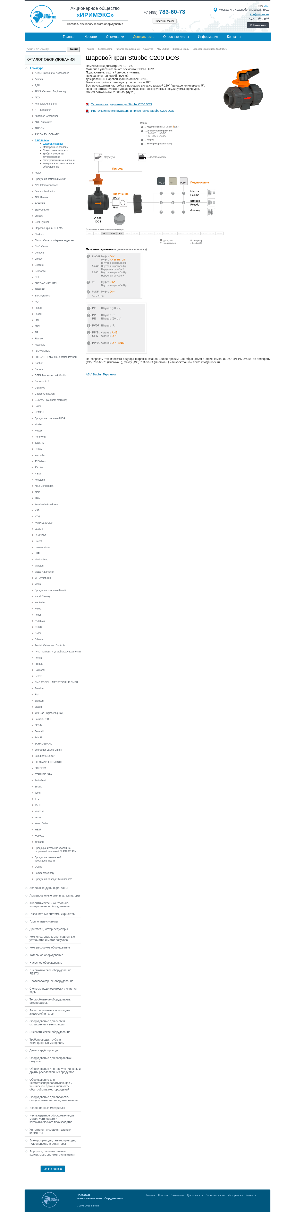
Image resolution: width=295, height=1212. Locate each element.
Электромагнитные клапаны (59, 160)
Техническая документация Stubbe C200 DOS (119, 104)
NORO (38, 627)
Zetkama (39, 841)
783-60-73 (164, 12)
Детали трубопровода (44, 1050)
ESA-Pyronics (42, 295)
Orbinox (39, 639)
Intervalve (40, 455)
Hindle (38, 424)
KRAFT (39, 498)
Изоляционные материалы (47, 1107)
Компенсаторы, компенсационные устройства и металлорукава (52, 938)
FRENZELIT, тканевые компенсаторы (56, 357)
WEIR (38, 829)
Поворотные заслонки (55, 150)
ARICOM (39, 128)
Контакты (234, 36)
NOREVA (40, 621)
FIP (37, 332)
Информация (208, 36)
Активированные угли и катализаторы (55, 895)
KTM (37, 516)
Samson (39, 700)
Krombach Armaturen (46, 504)
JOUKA (39, 467)
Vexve (38, 817)
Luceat (38, 541)
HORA (38, 449)
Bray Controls (42, 209)
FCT (37, 320)
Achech (39, 79)
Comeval (39, 252)
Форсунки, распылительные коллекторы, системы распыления (52, 1153)
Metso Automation (44, 571)
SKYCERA (40, 768)
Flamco (39, 338)
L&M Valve (40, 535)
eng (266, 6)
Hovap (38, 430)
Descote (39, 265)
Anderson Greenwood (47, 116)
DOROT (39, 866)
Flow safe (40, 344)
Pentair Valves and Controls (50, 645)
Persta (38, 657)
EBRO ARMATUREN (46, 283)
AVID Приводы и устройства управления (58, 651)
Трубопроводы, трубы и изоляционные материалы (47, 1041)
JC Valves (40, 461)
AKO (37, 97)
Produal (39, 663)
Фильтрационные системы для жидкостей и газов (50, 1012)
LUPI (37, 553)
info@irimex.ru (259, 14)
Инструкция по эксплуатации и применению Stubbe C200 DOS (130, 110)
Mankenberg (41, 559)
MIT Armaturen (43, 578)
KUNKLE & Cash (44, 522)
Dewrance (40, 271)
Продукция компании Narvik (50, 590)
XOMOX (39, 835)
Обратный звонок (164, 21)
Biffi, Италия (41, 197)
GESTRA (40, 387)
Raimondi (40, 670)
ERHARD (40, 289)
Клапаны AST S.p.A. (46, 103)
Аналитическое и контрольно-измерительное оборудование (50, 904)
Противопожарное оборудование (51, 981)
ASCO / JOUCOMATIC (47, 134)
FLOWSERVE (42, 350)
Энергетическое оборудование (50, 1032)
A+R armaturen (43, 109)
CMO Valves (41, 246)
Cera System (42, 222)
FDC (37, 326)
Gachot (39, 363)
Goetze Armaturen (44, 393)
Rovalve (39, 688)
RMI (37, 694)
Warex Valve (41, 823)
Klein (37, 492)
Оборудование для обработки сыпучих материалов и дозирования (54, 1098)
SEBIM (38, 725)
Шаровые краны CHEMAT (49, 228)
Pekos (38, 614)
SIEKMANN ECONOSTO (48, 762)
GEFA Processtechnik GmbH (50, 375)
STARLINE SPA (43, 774)
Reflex (38, 676)
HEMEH (39, 412)
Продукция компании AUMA (50, 179)
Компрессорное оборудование (50, 947)
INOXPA (39, 443)
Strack (38, 786)
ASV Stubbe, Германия (101, 374)
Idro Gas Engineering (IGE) (49, 713)
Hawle (38, 406)
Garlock (39, 369)
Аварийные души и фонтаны (49, 888)
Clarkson (39, 234)
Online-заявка (258, 25)
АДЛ (37, 85)
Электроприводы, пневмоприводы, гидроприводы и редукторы (53, 1142)
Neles (38, 608)
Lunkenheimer (42, 547)
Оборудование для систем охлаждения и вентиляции (47, 1022)
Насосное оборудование (46, 962)
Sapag (38, 706)
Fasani (38, 314)
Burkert (39, 215)
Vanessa (39, 811)
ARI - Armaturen (43, 122)
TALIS (38, 805)
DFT (37, 277)
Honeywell (40, 436)
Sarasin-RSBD (43, 719)
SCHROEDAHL (43, 743)
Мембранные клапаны (55, 147)
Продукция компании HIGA (50, 418)
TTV (37, 798)
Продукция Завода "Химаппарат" (53, 879)
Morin (38, 584)
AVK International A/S (46, 185)
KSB (37, 510)
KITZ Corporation (44, 485)
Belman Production (45, 191)
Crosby (38, 258)
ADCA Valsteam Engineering (50, 91)
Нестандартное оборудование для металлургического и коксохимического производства (52, 1119)
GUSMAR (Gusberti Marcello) (51, 400)
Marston (39, 565)
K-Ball (38, 473)
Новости (90, 36)
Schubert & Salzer (44, 756)
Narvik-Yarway (42, 596)
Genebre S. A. (42, 381)
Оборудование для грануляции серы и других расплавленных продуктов (55, 1070)
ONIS (38, 633)
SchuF (38, 737)
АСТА (38, 172)
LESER (39, 528)
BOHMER (40, 203)
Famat (38, 307)
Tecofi (38, 792)
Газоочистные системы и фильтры (52, 914)
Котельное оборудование (46, 955)
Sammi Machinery (44, 873)
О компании (115, 36)
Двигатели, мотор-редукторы (49, 929)
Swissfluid (40, 780)
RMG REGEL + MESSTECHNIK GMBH (56, 682)
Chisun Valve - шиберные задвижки (54, 240)
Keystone (40, 479)
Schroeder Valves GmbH (48, 749)
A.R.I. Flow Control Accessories (52, 73)
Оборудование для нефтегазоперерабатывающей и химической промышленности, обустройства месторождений (51, 1084)
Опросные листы (176, 36)
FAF (37, 301)
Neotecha (40, 602)
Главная (69, 36)
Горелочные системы (44, 921)
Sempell (39, 731)
